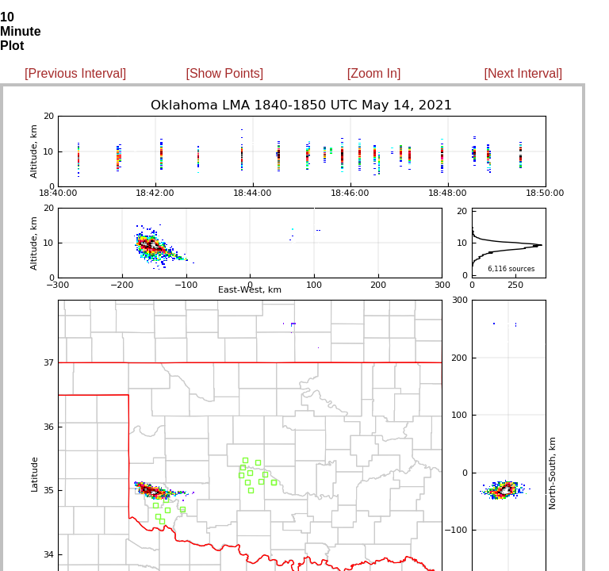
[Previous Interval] (75, 73)
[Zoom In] (374, 73)
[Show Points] (224, 73)
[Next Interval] (524, 73)
